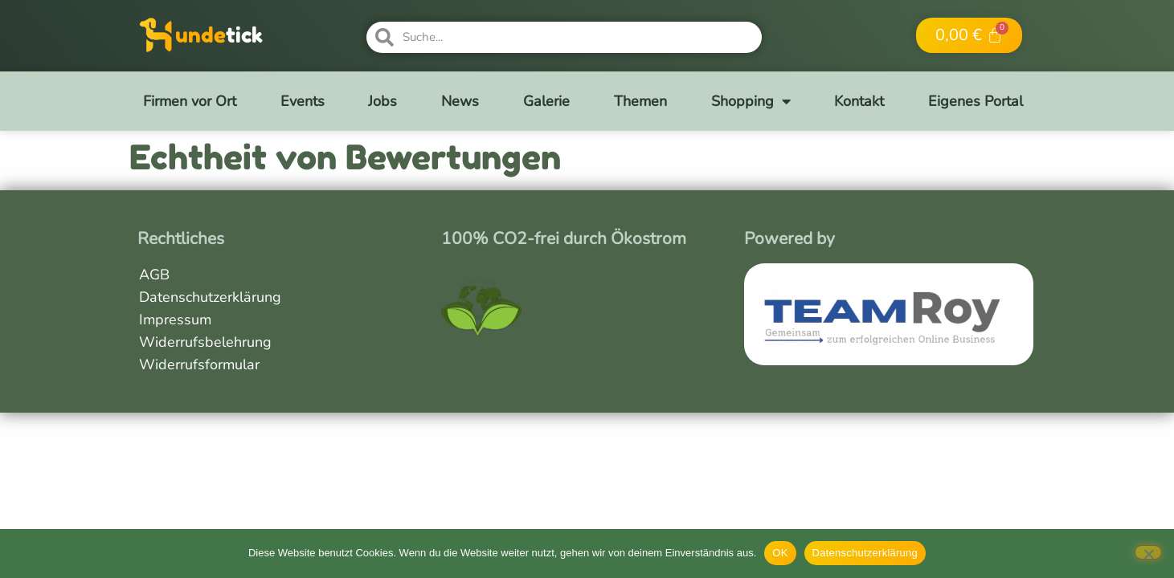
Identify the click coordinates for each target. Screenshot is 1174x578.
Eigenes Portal (975, 101)
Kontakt (859, 101)
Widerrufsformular (199, 364)
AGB (154, 274)
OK (779, 553)
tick (244, 34)
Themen (640, 101)
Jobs (382, 101)
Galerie (546, 101)
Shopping (751, 101)
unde (200, 34)
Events (302, 101)
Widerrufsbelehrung (205, 342)
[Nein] (1148, 552)
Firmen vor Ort (189, 101)
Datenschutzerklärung (210, 297)
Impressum (175, 319)
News (460, 101)
